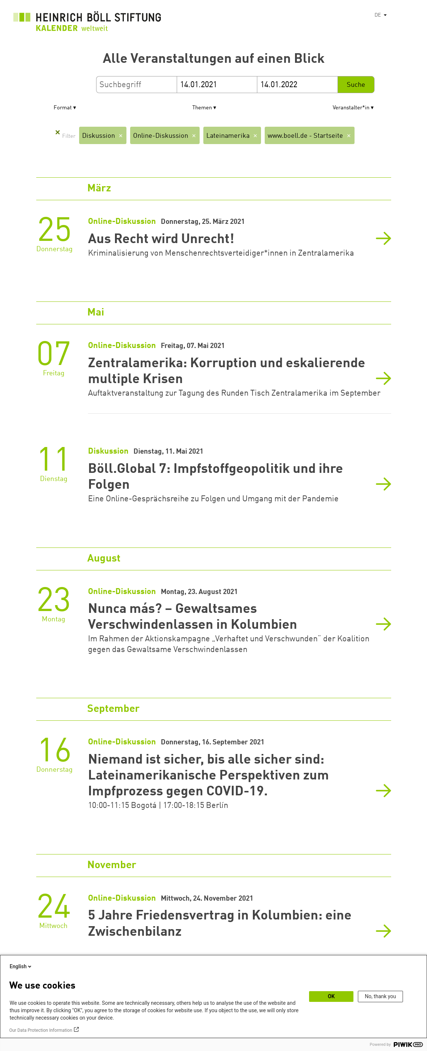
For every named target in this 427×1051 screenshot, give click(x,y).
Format (63, 108)
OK (331, 996)
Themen (202, 108)
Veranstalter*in (351, 108)
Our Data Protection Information (40, 1030)
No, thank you (380, 996)
